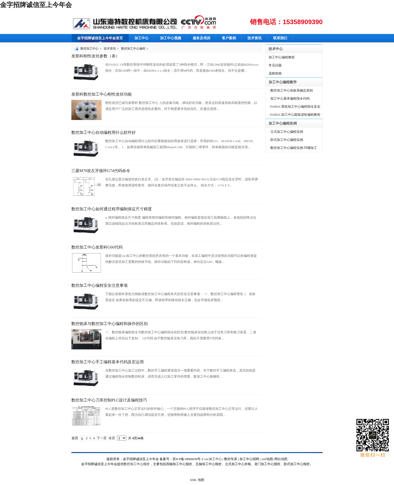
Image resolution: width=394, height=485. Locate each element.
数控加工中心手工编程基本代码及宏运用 (107, 362)
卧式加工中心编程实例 (286, 140)
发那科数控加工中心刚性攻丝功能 (101, 94)
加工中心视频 (170, 38)
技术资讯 (255, 38)
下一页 (102, 438)
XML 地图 (197, 480)
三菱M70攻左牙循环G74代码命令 (100, 171)
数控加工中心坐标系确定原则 (291, 90)
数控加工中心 (89, 48)
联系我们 (280, 38)
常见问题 (275, 65)
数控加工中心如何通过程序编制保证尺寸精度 (111, 209)
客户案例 (229, 38)
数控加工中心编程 (133, 48)
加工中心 (141, 38)
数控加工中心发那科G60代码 (97, 247)
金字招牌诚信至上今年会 (36, 5)
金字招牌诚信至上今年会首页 (100, 38)
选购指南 (275, 73)
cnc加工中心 (213, 459)
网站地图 (280, 459)
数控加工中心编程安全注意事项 (99, 285)
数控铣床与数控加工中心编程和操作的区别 (109, 323)
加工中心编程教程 (282, 57)
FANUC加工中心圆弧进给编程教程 (295, 114)
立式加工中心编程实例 (286, 132)
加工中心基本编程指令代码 (290, 98)
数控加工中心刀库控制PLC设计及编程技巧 (109, 400)
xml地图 (267, 459)
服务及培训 (201, 38)
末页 (112, 438)
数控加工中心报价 (137, 464)
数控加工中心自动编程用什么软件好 (103, 132)
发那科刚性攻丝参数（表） (95, 56)
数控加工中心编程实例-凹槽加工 (293, 148)
